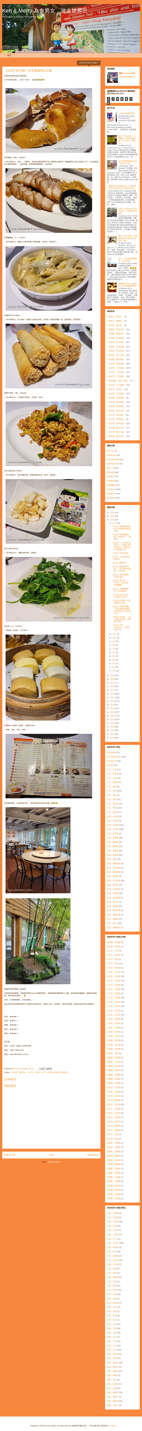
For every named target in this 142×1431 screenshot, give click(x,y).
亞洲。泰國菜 (112, 838)
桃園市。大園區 (113, 1147)
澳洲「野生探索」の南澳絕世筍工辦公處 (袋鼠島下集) (127, 238)
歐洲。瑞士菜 (112, 902)
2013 (112, 712)
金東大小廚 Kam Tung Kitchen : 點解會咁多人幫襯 (128, 211)
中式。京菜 (112, 769)
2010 (112, 723)
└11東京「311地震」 (116, 342)
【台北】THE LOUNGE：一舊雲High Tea (120, 627)
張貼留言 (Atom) (54, 1162)
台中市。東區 (112, 959)
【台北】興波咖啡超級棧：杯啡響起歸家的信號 (121, 528)
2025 (112, 516)
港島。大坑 (112, 1341)
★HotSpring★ (113, 459)
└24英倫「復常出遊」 (116, 428)
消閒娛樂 (111, 485)
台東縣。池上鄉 (113, 1045)
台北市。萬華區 (113, 1019)
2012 (112, 716)
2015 (112, 705)
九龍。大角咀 (112, 1234)
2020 (112, 686)
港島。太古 (112, 1350)
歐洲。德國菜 (112, 876)
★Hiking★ (111, 455)
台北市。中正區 (113, 976)
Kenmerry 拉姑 (128, 73)
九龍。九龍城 (112, 1213)
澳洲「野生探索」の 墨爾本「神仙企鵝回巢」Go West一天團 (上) (126, 139)
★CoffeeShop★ (114, 757)
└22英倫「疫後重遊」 (116, 406)
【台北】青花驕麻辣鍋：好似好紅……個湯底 (121, 536)
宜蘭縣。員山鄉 (113, 1066)
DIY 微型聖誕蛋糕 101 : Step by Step (127, 162)
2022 (112, 679)
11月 (114, 634)
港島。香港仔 (112, 1397)
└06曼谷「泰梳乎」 (115, 317)
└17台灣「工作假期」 (116, 372)
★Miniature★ (113, 464)
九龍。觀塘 (112, 1286)
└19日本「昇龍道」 (115, 389)
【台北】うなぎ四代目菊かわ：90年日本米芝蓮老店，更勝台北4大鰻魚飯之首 (121, 546)
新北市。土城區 (113, 1092)
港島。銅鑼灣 (112, 1392)
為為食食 (56, 1072)
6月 (114, 652)
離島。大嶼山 (112, 1405)
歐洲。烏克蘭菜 (113, 898)
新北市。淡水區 (113, 1113)
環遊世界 (64, 1072)
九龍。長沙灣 (112, 1290)
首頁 (9, 55)
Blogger (113, 1426)
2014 (112, 708)
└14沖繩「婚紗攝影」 (116, 359)
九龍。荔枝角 (112, 1277)
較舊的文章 (93, 1155)
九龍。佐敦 (112, 1226)
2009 (112, 727)
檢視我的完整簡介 (127, 77)
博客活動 (111, 472)
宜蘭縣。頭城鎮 (113, 1079)
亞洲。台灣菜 (46, 1072)
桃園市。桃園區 (113, 1156)
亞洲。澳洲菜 (112, 842)
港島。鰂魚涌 (112, 1401)
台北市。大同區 (113, 1002)
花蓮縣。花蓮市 (113, 1168)
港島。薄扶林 (112, 1367)
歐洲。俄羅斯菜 (113, 863)
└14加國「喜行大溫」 (116, 355)
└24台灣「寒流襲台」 (116, 419)
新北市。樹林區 (113, 1109)
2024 (112, 520)
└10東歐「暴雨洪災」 (116, 334)
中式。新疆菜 (112, 782)
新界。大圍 (112, 1298)
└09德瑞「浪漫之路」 (116, 329)
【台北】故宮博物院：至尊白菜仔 (121, 575)
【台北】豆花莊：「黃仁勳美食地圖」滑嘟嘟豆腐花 (121, 619)
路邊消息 (111, 498)
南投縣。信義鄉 (113, 942)
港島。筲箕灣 (112, 1363)
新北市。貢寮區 (113, 1126)
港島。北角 (112, 1333)
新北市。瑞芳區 (113, 1121)
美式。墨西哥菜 (113, 915)
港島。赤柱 (112, 1380)
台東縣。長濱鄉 (113, 1049)
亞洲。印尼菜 (112, 816)
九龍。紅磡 (112, 1269)
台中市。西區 (112, 963)
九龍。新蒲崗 (112, 1247)
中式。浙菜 (112, 786)
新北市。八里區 (113, 1087)
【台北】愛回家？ (119, 563)
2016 (112, 701)
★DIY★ (110, 451)
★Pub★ (110, 765)
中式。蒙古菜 (112, 812)
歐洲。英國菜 (112, 906)
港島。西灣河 (112, 1371)
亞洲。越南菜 (112, 846)
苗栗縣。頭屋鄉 (113, 1190)
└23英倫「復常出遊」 (116, 411)
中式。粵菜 (112, 808)
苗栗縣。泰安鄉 (113, 1186)
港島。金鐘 (112, 1388)
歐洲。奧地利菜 (113, 872)
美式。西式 (112, 923)
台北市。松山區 (113, 1015)
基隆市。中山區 (113, 1062)
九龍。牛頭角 (112, 1264)
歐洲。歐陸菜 (112, 885)
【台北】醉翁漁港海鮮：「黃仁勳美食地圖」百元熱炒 (121, 568)
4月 (114, 660)
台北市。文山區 (113, 1010)
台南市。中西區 (113, 1023)
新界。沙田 (112, 1311)
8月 (114, 645)
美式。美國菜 (112, 919)
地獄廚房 (111, 476)
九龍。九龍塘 (112, 1217)
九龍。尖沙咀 (112, 1243)
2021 (112, 683)
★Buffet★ (111, 752)
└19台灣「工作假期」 (116, 385)
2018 (112, 694)
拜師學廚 (111, 481)
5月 (114, 656)
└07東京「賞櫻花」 (115, 321)
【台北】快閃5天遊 (120, 553)
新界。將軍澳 (112, 1303)
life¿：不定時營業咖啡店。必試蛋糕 (127, 260)
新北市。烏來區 (113, 1117)
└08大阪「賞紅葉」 (115, 325)
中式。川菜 (112, 778)
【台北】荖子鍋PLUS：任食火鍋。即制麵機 (121, 582)
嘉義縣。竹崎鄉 (113, 1057)
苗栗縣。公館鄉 (113, 1181)
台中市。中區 (112, 951)
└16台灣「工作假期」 (116, 368)
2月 (114, 667)
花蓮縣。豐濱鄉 (113, 1173)
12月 (114, 523)
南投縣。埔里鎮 (113, 946)
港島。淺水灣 (112, 1354)
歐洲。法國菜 (112, 893)
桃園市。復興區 (113, 1151)
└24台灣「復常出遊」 (116, 423)
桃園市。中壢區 (113, 1143)
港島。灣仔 (112, 1358)
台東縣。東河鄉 (113, 1040)
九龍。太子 (112, 1239)
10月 (114, 638)
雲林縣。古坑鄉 (113, 1194)
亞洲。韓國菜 (112, 850)
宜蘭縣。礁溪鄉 (113, 1075)
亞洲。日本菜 (112, 829)
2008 (112, 730)
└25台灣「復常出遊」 (116, 432)
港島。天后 (112, 1345)
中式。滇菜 (112, 795)
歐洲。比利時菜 (113, 889)
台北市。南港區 (113, 993)
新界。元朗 (112, 1294)
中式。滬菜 (112, 799)
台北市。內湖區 (113, 985)
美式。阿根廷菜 (113, 927)
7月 (114, 649)
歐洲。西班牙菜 (113, 910)
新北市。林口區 (113, 1104)
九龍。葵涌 (112, 1281)
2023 (112, 675)
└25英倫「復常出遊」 (116, 436)
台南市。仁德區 (113, 1028)
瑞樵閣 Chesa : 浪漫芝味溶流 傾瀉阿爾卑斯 (127, 284)
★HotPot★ (112, 761)
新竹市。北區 (112, 1134)
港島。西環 (112, 1375)
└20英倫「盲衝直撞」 (116, 398)
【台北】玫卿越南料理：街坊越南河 (120, 590)
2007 (112, 734)
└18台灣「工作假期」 (116, 376)
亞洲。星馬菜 (112, 833)
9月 (114, 641)
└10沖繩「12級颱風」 (116, 338)
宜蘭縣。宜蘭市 (113, 1070)
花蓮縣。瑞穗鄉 (113, 1164)
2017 (112, 697)
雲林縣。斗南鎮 (113, 1198)
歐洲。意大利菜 (113, 880)
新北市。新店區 (113, 1096)
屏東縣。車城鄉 (113, 1083)
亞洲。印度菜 (112, 821)
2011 (112, 719)
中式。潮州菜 (112, 804)
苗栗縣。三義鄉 (113, 1177)
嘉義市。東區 (112, 1053)
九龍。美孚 (112, 1273)
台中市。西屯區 (113, 968)
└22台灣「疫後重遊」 (116, 402)
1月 (114, 671)
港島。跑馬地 (112, 1384)
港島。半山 (112, 1337)
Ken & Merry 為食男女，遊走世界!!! (44, 11)
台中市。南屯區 (113, 955)
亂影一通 (111, 468)
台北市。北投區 (113, 989)
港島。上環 (112, 1324)
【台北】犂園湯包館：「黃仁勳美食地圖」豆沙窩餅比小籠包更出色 (121, 609)
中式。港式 (112, 791)
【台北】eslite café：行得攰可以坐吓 (121, 595)
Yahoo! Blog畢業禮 (126, 113)
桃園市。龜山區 (113, 1160)
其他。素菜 (112, 859)
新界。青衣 (112, 1320)
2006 (112, 738)
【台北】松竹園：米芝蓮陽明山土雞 (121, 601)
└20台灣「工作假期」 (116, 393)
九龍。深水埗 (112, 1260)
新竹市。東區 (112, 1139)
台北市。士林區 (34, 1072)
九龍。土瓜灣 (112, 1230)
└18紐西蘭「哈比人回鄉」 (118, 381)
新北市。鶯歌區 (113, 1130)
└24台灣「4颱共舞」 (19, 1072)
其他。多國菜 (112, 855)
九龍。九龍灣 (112, 1222)
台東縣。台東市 (113, 1036)
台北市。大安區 (113, 1006)
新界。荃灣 (112, 1316)
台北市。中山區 (113, 972)
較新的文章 (9, 1155)
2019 (112, 690)
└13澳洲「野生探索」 (116, 351)
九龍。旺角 (112, 1251)
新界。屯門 (112, 1307)
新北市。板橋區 (113, 1100)
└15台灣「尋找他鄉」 (116, 364)
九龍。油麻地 (112, 1256)
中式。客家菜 (112, 774)
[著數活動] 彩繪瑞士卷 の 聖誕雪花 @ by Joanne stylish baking (122, 187)
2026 (112, 513)
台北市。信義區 (113, 981)
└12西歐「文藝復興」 (116, 346)
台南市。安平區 (113, 1032)
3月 (114, 663)
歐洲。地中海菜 (113, 868)
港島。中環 (112, 1328)
